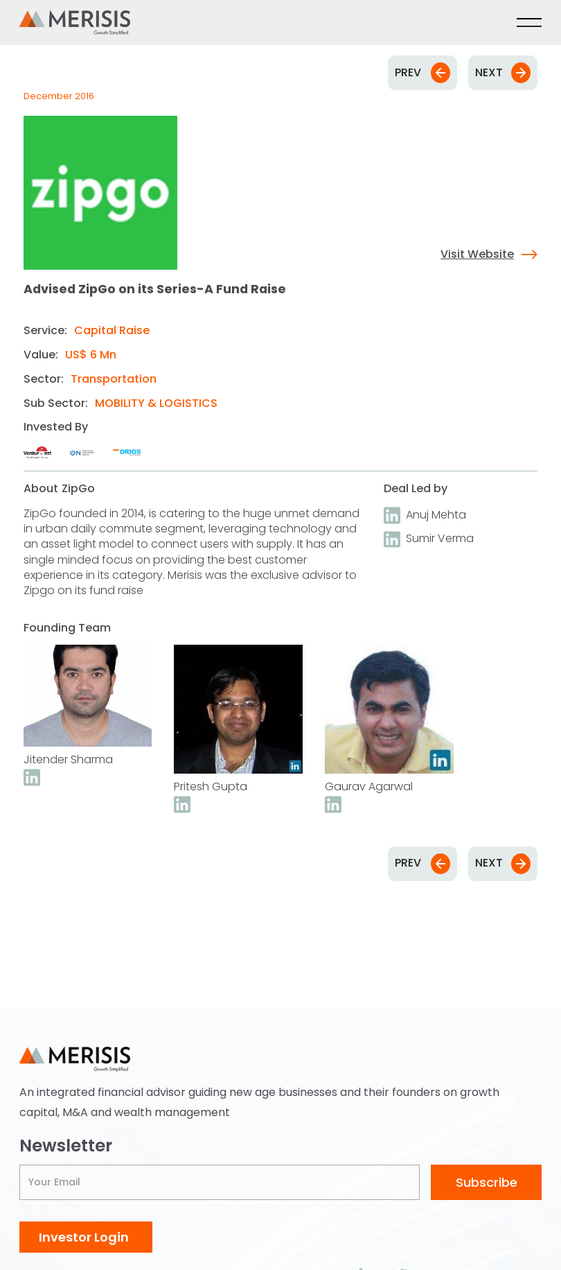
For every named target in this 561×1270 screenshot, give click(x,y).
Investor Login (84, 1237)
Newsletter (65, 1146)
